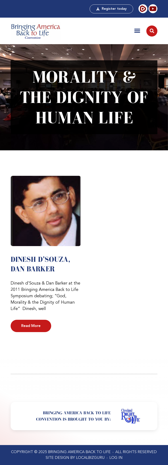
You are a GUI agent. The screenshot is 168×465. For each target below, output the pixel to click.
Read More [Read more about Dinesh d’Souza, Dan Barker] (31, 326)
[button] (137, 31)
